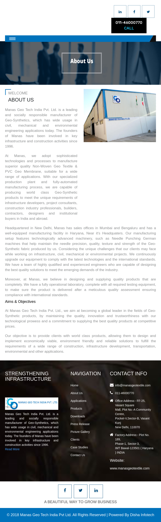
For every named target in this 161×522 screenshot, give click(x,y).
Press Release (80, 424)
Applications (79, 400)
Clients (75, 439)
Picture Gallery (80, 431)
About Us (77, 393)
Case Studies (79, 447)
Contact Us (78, 455)
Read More (12, 449)
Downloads (78, 416)
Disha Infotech (142, 515)
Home (74, 385)
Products (76, 408)
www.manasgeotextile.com (129, 468)
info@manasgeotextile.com (133, 385)
